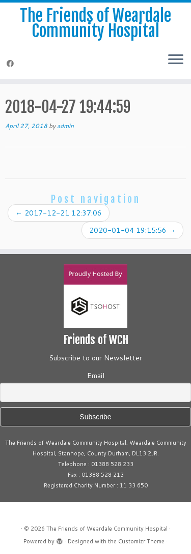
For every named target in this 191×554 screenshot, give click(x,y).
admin (65, 125)
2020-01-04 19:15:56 (132, 230)
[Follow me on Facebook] (12, 63)
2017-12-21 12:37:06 (58, 213)
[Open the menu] (175, 60)
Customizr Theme (141, 541)
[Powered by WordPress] (59, 539)
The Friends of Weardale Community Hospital (95, 23)
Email (95, 376)
